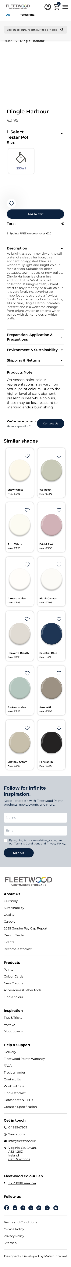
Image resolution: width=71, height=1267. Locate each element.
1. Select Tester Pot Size (17, 137)
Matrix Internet (55, 1256)
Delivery (10, 1052)
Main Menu (65, 7)
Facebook (6, 1208)
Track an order (14, 1072)
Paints (8, 969)
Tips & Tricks (13, 1017)
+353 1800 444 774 (22, 1183)
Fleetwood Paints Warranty (24, 1059)
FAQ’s (8, 1065)
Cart (59, 4)
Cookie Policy (14, 1229)
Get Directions (19, 1159)
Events (9, 942)
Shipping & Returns (23, 360)
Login (47, 7)
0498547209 (17, 1127)
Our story (11, 901)
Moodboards (13, 1031)
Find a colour (13, 997)
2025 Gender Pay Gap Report (26, 928)
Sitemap (10, 1243)
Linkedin (38, 1207)
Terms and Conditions (20, 1222)
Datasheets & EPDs (18, 1100)
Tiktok (22, 1207)
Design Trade (14, 935)
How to (9, 1024)
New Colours (13, 983)
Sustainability (14, 908)
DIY (8, 14)
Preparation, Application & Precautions (30, 337)
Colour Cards (13, 976)
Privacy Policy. (56, 843)
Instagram (14, 1207)
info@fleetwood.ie (22, 1141)
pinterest (47, 1207)
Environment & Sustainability (32, 350)
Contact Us (12, 1079)
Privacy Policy (14, 1236)
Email (56, 1207)
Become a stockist (18, 949)
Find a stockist (15, 1093)
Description (17, 248)
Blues (8, 41)
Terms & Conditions (27, 843)
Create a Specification (20, 1107)
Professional (27, 14)
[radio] (21, 161)
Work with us (14, 1086)
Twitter (30, 1207)
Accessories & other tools (22, 990)
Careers (9, 921)
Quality (9, 915)
